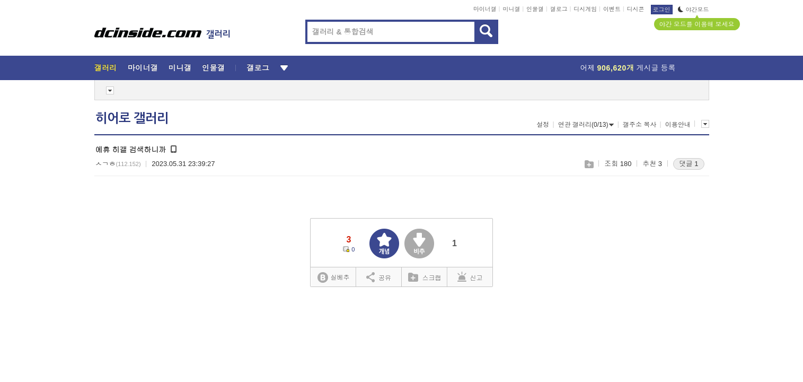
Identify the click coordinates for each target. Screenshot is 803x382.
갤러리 (105, 68)
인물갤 (535, 9)
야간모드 (693, 9)
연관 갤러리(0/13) (586, 124)
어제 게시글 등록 (628, 68)
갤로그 (559, 9)
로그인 (661, 9)
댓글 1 (689, 164)
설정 (542, 124)
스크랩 (589, 164)
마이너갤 (485, 9)
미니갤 (511, 9)
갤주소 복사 (639, 124)
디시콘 (636, 9)
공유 (378, 277)
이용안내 (678, 124)
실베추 (333, 278)
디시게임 (585, 9)
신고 (470, 277)
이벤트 (612, 9)
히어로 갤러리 (132, 118)
